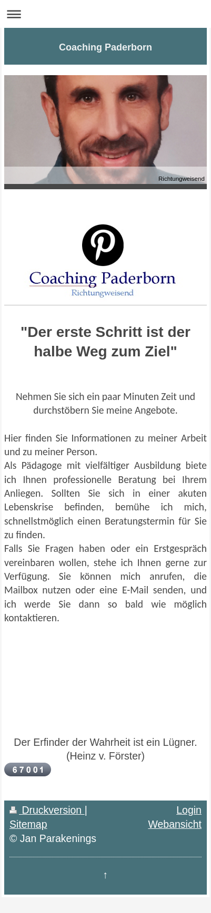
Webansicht (175, 824)
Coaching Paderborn (105, 47)
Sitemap (28, 824)
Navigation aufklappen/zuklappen (105, 14)
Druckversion (47, 810)
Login (189, 810)
